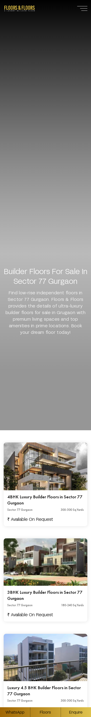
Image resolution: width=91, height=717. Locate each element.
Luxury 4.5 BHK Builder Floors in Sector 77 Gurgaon (44, 691)
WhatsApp (15, 712)
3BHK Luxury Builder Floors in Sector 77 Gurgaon (45, 595)
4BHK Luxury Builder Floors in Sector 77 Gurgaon (45, 500)
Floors (45, 712)
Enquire (76, 712)
